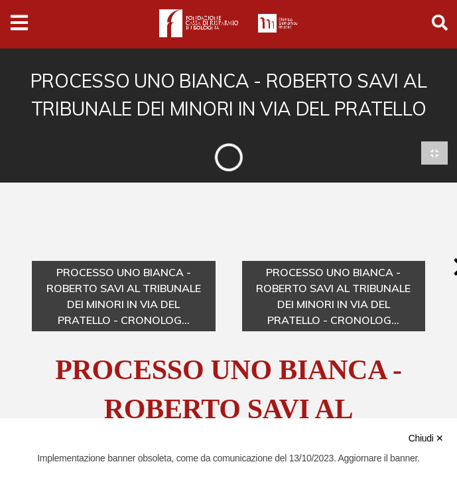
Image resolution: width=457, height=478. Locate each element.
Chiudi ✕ (426, 438)
